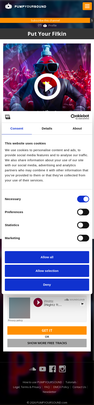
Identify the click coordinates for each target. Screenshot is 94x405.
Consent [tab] (16, 128)
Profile (52, 25)
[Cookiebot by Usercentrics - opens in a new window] (70, 117)
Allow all (47, 257)
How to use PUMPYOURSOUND (42, 382)
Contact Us (79, 387)
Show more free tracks (47, 343)
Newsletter (49, 392)
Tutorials (71, 382)
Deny (47, 284)
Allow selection (46, 271)
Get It (47, 330)
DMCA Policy (61, 387)
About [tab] (77, 128)
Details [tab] (47, 128)
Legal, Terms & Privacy (27, 387)
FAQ (47, 387)
